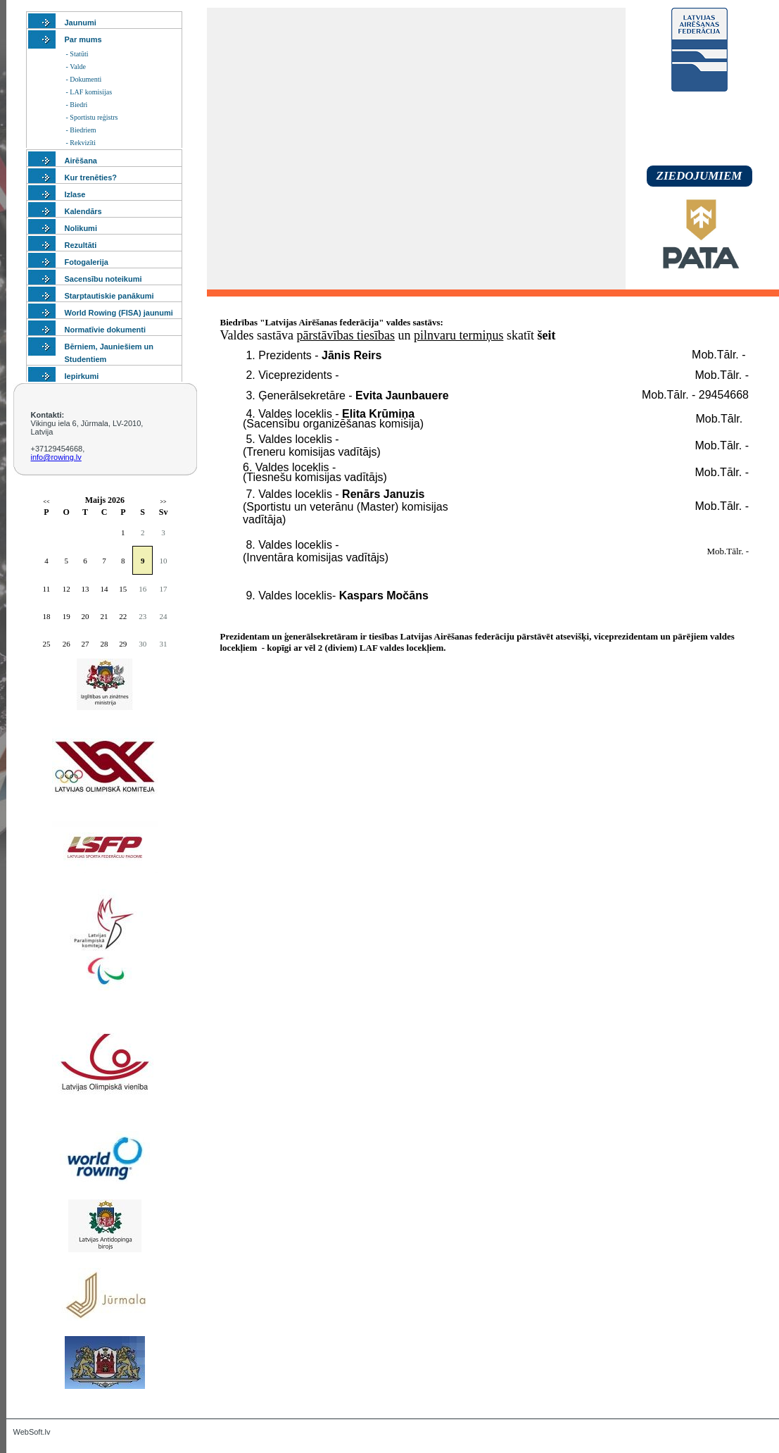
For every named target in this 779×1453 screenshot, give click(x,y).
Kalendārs (83, 211)
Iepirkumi (82, 376)
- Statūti (77, 54)
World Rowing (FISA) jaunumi (119, 312)
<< (46, 502)
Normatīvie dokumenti (105, 329)
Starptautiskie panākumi (109, 296)
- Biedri (77, 104)
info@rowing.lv (56, 457)
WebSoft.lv (32, 1432)
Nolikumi (81, 228)
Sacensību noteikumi (103, 279)
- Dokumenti (84, 79)
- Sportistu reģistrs (92, 117)
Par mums (83, 39)
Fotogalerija (86, 262)
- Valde (76, 66)
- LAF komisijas (89, 92)
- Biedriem (81, 130)
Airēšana (81, 160)
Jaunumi (80, 22)
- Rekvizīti (81, 142)
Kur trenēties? (91, 177)
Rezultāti (81, 245)
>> (163, 502)
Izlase (75, 194)
